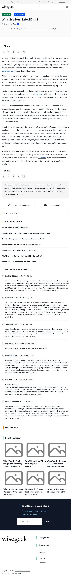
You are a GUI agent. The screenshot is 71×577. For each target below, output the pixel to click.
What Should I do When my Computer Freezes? (35, 463)
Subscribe (48, 521)
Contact (41, 552)
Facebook (42, 562)
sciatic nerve (38, 94)
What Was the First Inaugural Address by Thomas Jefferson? (12, 463)
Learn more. (62, 1)
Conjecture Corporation (22, 571)
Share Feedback (52, 205)
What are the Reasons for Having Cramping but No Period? (34, 492)
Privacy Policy (6, 574)
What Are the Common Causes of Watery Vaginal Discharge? (57, 463)
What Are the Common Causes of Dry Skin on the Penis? (13, 492)
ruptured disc (7, 71)
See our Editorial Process (19, 205)
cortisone (42, 157)
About (40, 549)
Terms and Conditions (17, 574)
